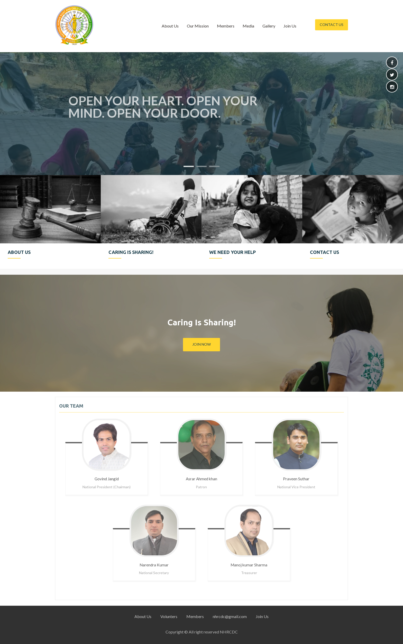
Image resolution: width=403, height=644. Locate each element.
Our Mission (198, 25)
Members (225, 25)
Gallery (268, 25)
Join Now (201, 344)
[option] (50, 222)
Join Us (289, 25)
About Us (170, 25)
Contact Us (331, 24)
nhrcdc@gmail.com (230, 616)
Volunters (168, 616)
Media (248, 25)
